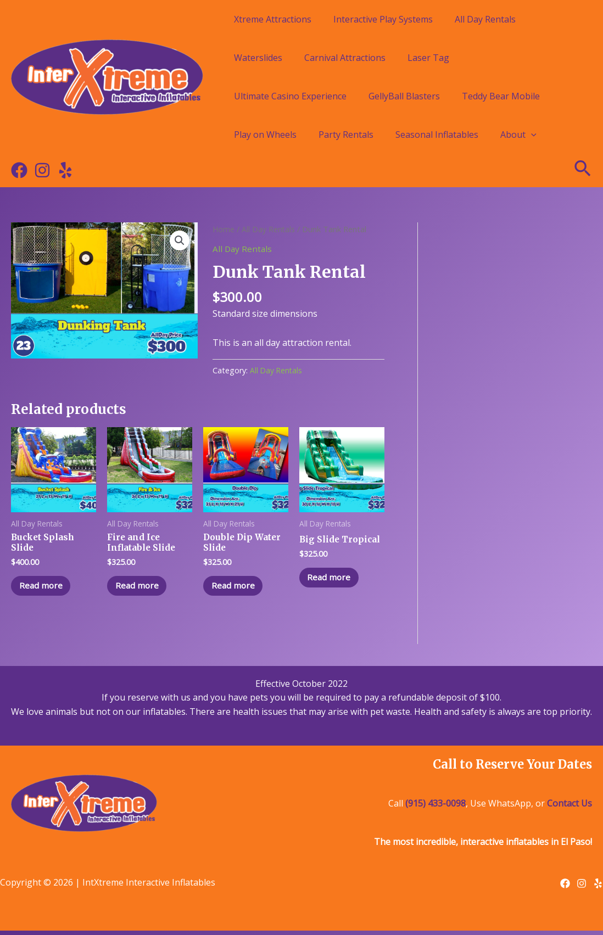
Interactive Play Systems (383, 19)
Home (224, 228)
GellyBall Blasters (404, 96)
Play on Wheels (265, 134)
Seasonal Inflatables (436, 134)
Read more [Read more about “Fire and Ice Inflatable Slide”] (140, 589)
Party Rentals (346, 134)
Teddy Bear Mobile (501, 96)
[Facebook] (19, 170)
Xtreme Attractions (272, 19)
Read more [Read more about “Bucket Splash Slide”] (44, 589)
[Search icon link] (583, 170)
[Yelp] (65, 170)
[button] (179, 241)
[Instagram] (42, 170)
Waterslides (258, 58)
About (518, 134)
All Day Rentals (485, 19)
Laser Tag (428, 58)
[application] (531, 134)
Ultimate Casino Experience (290, 96)
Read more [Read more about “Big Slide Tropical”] (332, 579)
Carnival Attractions (345, 58)
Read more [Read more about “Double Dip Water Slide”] (236, 589)
